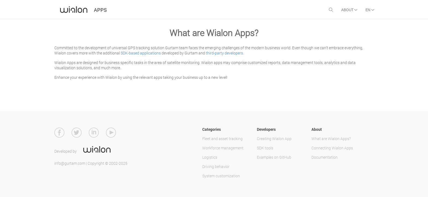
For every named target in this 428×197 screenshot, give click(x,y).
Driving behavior (216, 166)
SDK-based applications (141, 53)
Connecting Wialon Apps (332, 147)
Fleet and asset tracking (222, 138)
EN (369, 9)
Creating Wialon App (274, 138)
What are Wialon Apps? (331, 138)
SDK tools (265, 147)
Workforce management (222, 147)
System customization (221, 175)
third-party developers (224, 53)
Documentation (324, 157)
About (349, 9)
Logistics (209, 157)
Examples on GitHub (274, 157)
